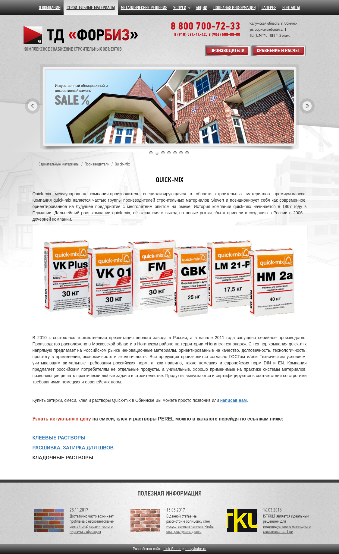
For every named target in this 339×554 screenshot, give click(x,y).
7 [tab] (187, 153)
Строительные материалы (59, 164)
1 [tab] (151, 153)
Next (307, 106)
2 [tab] (157, 153)
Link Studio (172, 549)
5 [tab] (175, 153)
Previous (32, 106)
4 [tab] (169, 153)
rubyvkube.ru (195, 549)
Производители (97, 164)
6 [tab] (181, 153)
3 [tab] (163, 153)
